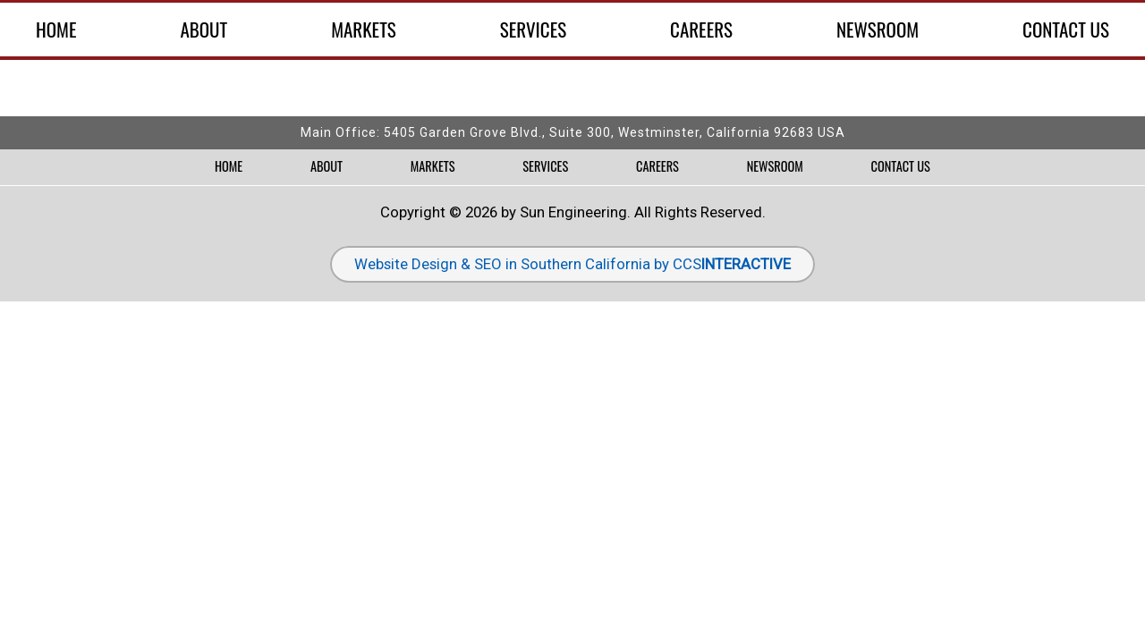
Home (56, 29)
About (203, 29)
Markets (363, 29)
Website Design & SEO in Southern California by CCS (572, 264)
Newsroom (877, 29)
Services (533, 29)
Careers (701, 29)
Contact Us (1065, 29)
